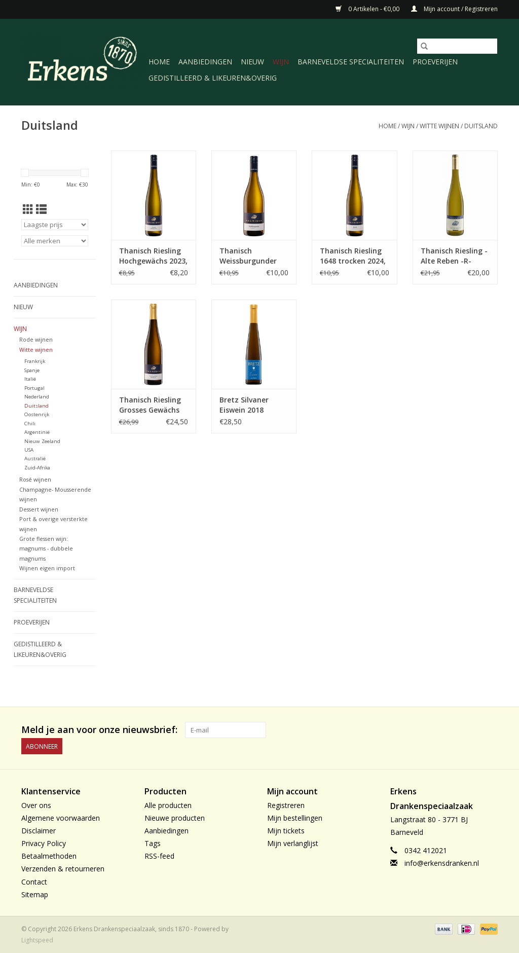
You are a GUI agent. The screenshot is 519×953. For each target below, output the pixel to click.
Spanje (32, 370)
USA (28, 450)
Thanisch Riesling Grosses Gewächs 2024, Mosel (150, 405)
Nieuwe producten (174, 818)
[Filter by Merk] (54, 240)
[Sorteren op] (54, 224)
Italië (30, 379)
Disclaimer (38, 830)
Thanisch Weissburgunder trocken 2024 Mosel (253, 256)
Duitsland (481, 126)
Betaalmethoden (49, 856)
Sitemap (34, 894)
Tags (152, 843)
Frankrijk (34, 361)
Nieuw (252, 61)
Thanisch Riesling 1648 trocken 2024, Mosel (353, 256)
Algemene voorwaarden (60, 818)
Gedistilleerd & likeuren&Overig (213, 78)
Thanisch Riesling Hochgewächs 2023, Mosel (153, 256)
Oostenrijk (36, 414)
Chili (29, 423)
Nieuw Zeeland (42, 441)
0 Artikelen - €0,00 (368, 9)
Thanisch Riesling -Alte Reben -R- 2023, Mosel (454, 256)
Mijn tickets (286, 830)
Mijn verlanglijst (292, 843)
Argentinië (37, 432)
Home (159, 61)
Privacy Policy (43, 843)
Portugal (34, 388)
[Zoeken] (457, 46)
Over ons (36, 805)
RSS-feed (159, 856)
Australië (35, 458)
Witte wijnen (439, 126)
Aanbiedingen (205, 61)
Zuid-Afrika (37, 467)
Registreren (286, 805)
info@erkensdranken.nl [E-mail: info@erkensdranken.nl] (441, 863)
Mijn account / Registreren (454, 9)
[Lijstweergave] (41, 209)
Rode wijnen (36, 339)
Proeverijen (435, 61)
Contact (34, 882)
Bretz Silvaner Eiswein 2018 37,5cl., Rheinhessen (244, 405)
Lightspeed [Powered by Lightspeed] (37, 940)
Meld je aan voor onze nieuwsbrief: (99, 729)
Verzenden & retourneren (62, 868)
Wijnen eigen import (47, 568)
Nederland (36, 396)
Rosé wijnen (35, 479)
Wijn (281, 61)
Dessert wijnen (38, 509)
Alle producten (168, 805)
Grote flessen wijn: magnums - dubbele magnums (46, 548)
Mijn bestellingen (294, 818)
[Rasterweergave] (28, 209)
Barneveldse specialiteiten (351, 61)
